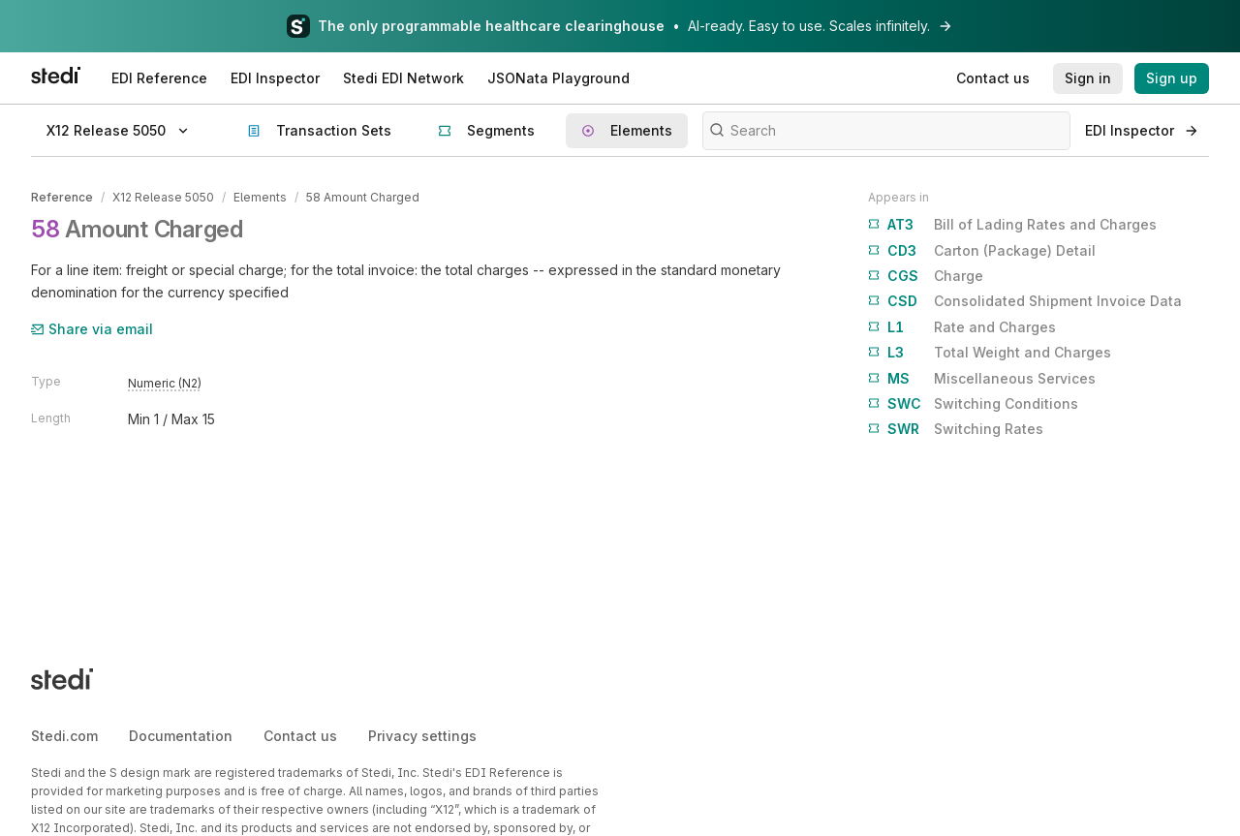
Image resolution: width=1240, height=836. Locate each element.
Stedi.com (64, 736)
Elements (260, 197)
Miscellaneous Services (982, 378)
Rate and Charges (962, 327)
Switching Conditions (973, 404)
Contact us (300, 736)
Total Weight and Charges (989, 352)
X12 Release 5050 (163, 197)
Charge (925, 276)
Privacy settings (422, 736)
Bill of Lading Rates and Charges (1012, 224)
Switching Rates (955, 429)
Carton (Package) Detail (982, 251)
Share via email (92, 329)
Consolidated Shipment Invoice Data (1025, 301)
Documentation (180, 736)
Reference (62, 197)
